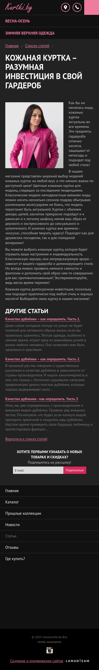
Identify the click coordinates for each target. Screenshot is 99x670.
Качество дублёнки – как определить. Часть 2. (42, 359)
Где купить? (15, 558)
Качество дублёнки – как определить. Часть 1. (42, 319)
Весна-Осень (17, 20)
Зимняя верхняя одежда (30, 33)
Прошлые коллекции (23, 513)
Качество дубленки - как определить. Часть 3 (41, 398)
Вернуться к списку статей (26, 439)
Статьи (10, 535)
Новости (12, 524)
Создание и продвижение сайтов (36, 660)
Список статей (37, 45)
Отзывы (11, 547)
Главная (11, 45)
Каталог (12, 501)
